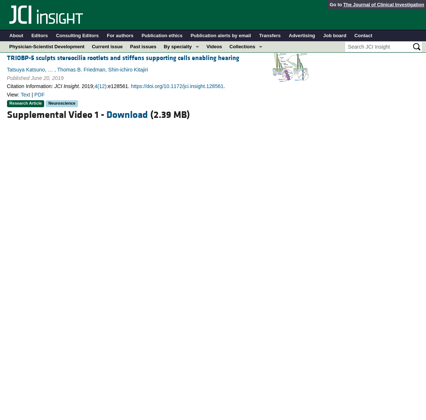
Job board (334, 35)
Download (127, 115)
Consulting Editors (77, 35)
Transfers (270, 35)
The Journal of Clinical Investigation (383, 4)
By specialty (178, 46)
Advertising (302, 35)
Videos (214, 46)
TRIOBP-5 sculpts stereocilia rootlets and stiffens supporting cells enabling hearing (123, 58)
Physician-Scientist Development (46, 46)
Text (25, 95)
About (17, 35)
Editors (39, 35)
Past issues (143, 46)
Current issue (107, 46)
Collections (242, 46)
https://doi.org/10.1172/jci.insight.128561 (177, 86)
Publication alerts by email (221, 35)
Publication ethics (161, 35)
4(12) (101, 86)
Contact (363, 35)
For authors (120, 35)
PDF (39, 95)
